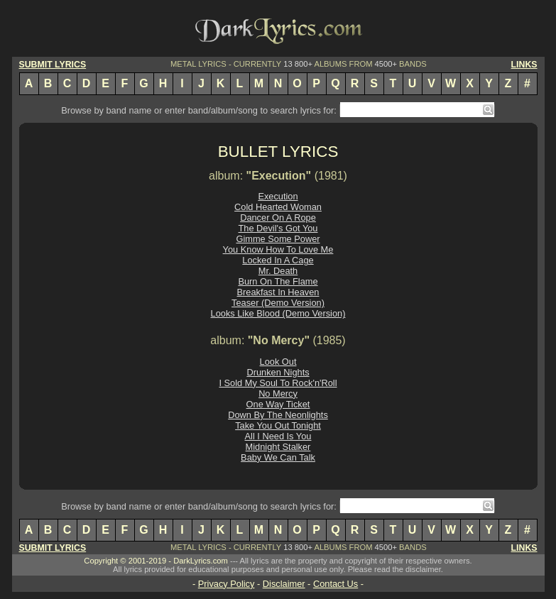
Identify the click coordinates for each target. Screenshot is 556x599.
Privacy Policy (226, 583)
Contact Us (335, 583)
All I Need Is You (278, 436)
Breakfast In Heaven (278, 292)
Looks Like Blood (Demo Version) (278, 313)
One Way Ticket (278, 404)
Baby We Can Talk (278, 457)
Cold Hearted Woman (278, 207)
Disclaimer (284, 583)
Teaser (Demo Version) (278, 302)
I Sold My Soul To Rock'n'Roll (278, 383)
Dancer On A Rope (278, 217)
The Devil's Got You (278, 228)
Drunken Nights (277, 372)
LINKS (524, 65)
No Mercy (278, 393)
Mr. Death (278, 270)
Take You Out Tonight (278, 425)
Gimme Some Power (278, 238)
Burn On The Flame (277, 281)
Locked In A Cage (277, 260)
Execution (278, 196)
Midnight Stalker (278, 446)
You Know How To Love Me (278, 249)
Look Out (278, 361)
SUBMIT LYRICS (53, 65)
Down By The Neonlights (278, 415)
